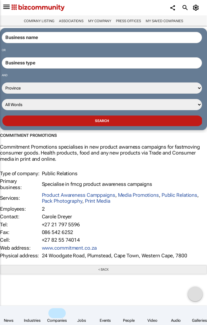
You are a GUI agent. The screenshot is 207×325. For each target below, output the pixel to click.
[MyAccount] (196, 7)
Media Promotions (138, 195)
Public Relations (179, 195)
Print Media (97, 201)
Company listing (39, 21)
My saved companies (164, 21)
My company (99, 21)
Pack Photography (62, 201)
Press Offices (128, 21)
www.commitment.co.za (69, 248)
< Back (103, 269)
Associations (71, 21)
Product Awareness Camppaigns (78, 195)
